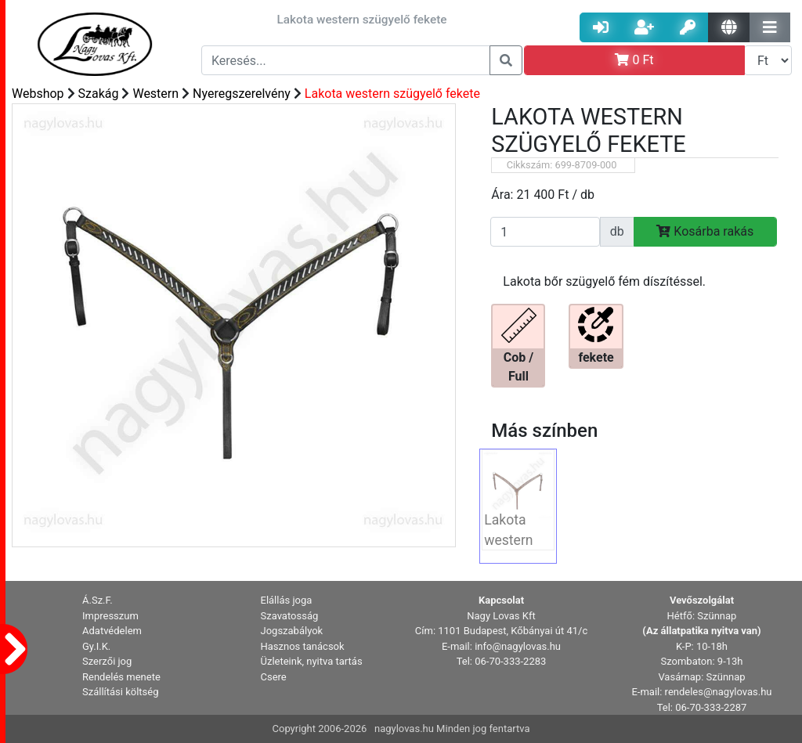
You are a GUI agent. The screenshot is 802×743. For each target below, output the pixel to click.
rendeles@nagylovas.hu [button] (718, 692)
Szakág (98, 93)
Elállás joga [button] (286, 600)
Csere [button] (274, 677)
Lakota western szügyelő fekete (392, 93)
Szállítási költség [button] (120, 692)
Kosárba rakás (704, 231)
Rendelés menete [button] (121, 677)
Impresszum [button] (110, 616)
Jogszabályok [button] (292, 631)
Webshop (38, 93)
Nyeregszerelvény (242, 93)
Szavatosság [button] (290, 616)
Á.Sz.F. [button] (97, 600)
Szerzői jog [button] (107, 661)
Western (155, 93)
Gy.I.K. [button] (96, 646)
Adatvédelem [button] (112, 631)
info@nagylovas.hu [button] (518, 646)
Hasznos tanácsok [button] (303, 646)
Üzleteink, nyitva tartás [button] (312, 661)
